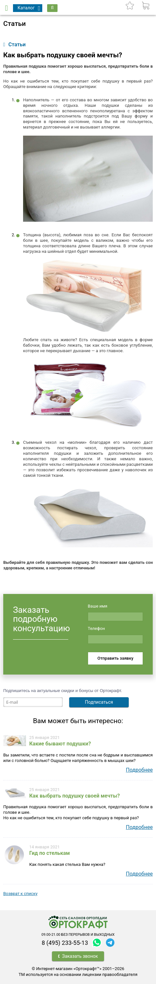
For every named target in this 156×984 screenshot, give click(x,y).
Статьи (14, 44)
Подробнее (139, 770)
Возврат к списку (20, 893)
